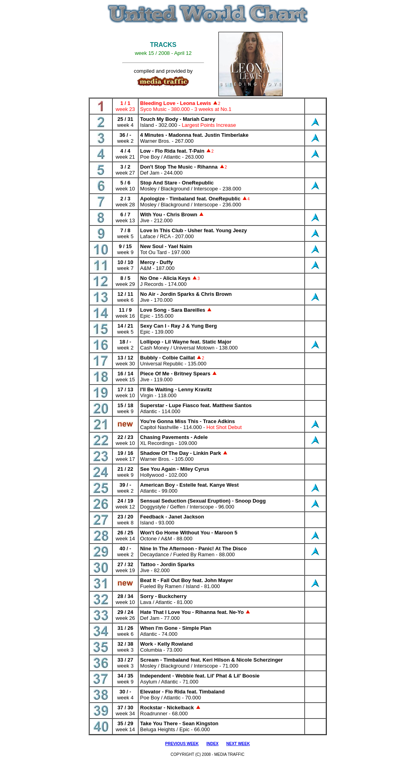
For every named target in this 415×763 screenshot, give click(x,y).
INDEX (213, 744)
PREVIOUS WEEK (182, 744)
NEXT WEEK (238, 744)
